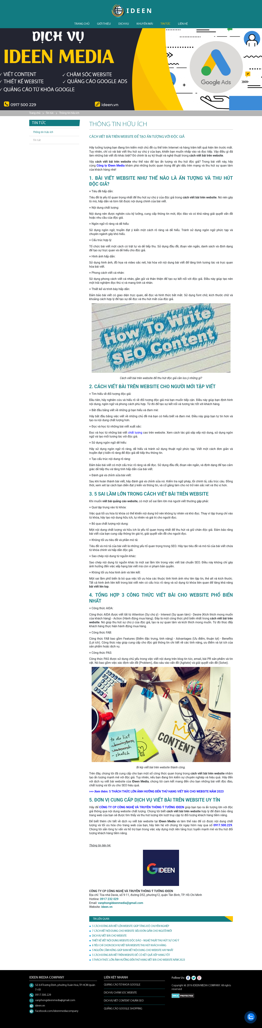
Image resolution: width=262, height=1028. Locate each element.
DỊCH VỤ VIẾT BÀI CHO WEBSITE (109, 936)
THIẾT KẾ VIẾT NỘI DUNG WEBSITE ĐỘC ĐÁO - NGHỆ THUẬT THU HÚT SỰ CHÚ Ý (135, 940)
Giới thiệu (104, 23)
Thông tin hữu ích (69, 113)
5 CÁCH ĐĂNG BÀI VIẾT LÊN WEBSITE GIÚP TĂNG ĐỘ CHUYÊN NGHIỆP (130, 926)
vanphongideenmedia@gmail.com (120, 903)
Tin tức (165, 23)
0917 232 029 (109, 899)
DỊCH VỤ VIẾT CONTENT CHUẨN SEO (124, 1000)
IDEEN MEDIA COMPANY (206, 985)
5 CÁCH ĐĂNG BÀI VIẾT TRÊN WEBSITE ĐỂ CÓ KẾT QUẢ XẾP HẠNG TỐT (131, 955)
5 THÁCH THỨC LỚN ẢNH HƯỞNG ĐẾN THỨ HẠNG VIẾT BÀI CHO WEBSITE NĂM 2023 (138, 960)
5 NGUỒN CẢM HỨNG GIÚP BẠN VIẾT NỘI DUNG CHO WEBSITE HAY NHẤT (132, 950)
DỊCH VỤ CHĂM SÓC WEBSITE (120, 992)
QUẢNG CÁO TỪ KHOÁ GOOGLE (122, 984)
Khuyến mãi (144, 23)
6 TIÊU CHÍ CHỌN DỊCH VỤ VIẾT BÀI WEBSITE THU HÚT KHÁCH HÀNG (129, 945)
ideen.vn (40, 1005)
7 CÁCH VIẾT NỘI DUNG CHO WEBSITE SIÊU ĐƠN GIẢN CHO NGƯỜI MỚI (132, 931)
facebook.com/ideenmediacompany (56, 1011)
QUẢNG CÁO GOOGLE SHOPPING (123, 1008)
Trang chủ (81, 23)
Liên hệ (183, 23)
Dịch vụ (123, 23)
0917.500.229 (43, 995)
